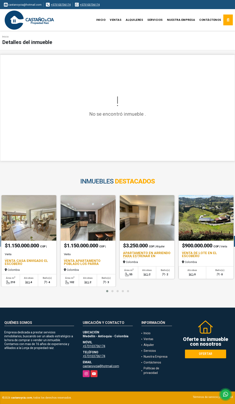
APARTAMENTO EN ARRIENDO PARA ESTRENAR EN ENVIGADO (146, 256)
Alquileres (134, 19)
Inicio (100, 19)
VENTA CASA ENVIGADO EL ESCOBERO (26, 262)
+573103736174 (61, 4)
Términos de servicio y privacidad (213, 397)
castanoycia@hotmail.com (101, 366)
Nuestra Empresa (181, 19)
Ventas (115, 19)
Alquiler (149, 345)
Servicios (155, 19)
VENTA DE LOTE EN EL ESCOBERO (199, 254)
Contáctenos (210, 19)
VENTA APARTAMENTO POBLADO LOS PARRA (82, 262)
